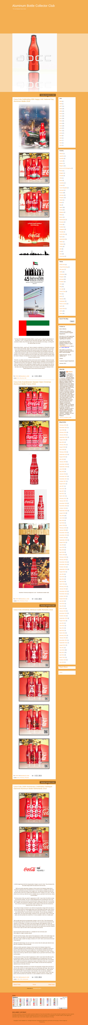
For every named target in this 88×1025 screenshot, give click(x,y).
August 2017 (62, 483)
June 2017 (61, 488)
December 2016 (63, 503)
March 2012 (62, 633)
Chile (60, 178)
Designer (61, 276)
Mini (60, 293)
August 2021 (62, 439)
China (60, 180)
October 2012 (62, 615)
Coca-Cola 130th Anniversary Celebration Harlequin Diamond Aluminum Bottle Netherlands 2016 (33, 788)
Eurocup (61, 279)
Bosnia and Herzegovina (65, 168)
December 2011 (63, 640)
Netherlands (25, 979)
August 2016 (62, 513)
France (26, 600)
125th (60, 271)
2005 (60, 101)
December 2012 (63, 613)
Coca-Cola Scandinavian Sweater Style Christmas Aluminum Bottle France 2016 (32, 383)
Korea (60, 209)
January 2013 (62, 611)
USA (60, 253)
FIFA (60, 284)
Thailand (61, 244)
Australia (61, 158)
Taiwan (61, 241)
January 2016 (62, 530)
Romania (27, 777)
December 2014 (63, 562)
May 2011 (61, 652)
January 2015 (62, 559)
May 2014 (61, 579)
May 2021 (61, 442)
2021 (60, 140)
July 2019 (61, 459)
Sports (61, 306)
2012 (60, 118)
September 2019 (63, 454)
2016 (18, 378)
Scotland (61, 227)
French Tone (62, 291)
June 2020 (61, 449)
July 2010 (61, 662)
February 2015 (62, 557)
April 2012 (61, 630)
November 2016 (63, 505)
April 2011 (61, 655)
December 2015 (63, 532)
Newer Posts (17, 984)
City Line (22, 378)
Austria (61, 161)
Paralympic (62, 301)
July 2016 (61, 515)
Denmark (61, 190)
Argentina (61, 156)
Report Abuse (63, 667)
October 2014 (62, 566)
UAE (25, 378)
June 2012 (61, 625)
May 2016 (61, 520)
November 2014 (63, 564)
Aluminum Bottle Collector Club (33, 5)
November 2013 (63, 593)
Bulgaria (61, 173)
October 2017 (62, 481)
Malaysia (61, 212)
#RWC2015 (62, 264)
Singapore (61, 229)
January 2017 (62, 501)
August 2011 (62, 645)
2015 (60, 125)
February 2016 (62, 527)
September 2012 (63, 618)
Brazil (60, 170)
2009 (60, 111)
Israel (60, 202)
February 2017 (62, 498)
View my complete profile (65, 417)
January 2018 (62, 474)
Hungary (61, 197)
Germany (61, 195)
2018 (60, 133)
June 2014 (61, 576)
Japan (60, 207)
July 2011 (61, 647)
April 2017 (61, 493)
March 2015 (62, 554)
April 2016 (61, 522)
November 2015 (63, 535)
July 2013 (61, 601)
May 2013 (61, 606)
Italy (60, 205)
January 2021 (62, 444)
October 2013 (62, 596)
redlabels (70, 371)
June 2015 (61, 547)
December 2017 (63, 476)
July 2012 (61, 623)
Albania (61, 153)
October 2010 (62, 659)
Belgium (61, 165)
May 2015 (61, 549)
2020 (60, 138)
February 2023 (62, 425)
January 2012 (62, 637)
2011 (60, 116)
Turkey (61, 246)
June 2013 (61, 603)
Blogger (46, 1022)
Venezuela (61, 256)
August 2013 (62, 598)
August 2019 (62, 456)
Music (60, 296)
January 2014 (62, 588)
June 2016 (61, 518)
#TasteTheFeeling (63, 267)
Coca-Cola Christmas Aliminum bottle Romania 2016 (33, 610)
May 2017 (61, 491)
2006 (60, 103)
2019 (60, 135)
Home (34, 984)
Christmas (22, 600)
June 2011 (61, 650)
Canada (61, 175)
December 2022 (63, 427)
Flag (60, 286)
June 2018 (61, 469)
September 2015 (63, 540)
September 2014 (63, 569)
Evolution (61, 281)
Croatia (61, 185)
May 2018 (61, 471)
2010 (60, 113)
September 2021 (63, 437)
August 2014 (62, 571)
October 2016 (62, 508)
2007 (60, 106)
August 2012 (62, 620)
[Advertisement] (44, 22)
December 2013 (63, 591)
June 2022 (61, 430)
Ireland (61, 200)
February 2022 (62, 432)
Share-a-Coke (62, 303)
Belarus (61, 163)
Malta (60, 214)
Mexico (61, 217)
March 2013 (62, 608)
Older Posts (51, 984)
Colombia (61, 183)
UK (60, 251)
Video (60, 313)
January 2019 (62, 461)
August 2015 (62, 542)
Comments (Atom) (37, 988)
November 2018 (63, 464)
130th (18, 979)
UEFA (60, 311)
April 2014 (61, 581)
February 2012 (62, 635)
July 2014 (61, 574)
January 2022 (62, 434)
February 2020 (62, 452)
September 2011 (63, 642)
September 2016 (63, 510)
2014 (60, 123)
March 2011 (62, 657)
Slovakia (61, 231)
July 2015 (61, 544)
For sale (61, 289)
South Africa (62, 234)
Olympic (61, 298)
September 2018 (63, 466)
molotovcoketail (70, 1020)
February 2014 (62, 586)
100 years (61, 269)
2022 (60, 143)
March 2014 (62, 584)
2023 (60, 145)
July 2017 (61, 486)
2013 (60, 121)
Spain (60, 236)
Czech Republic (63, 187)
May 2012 (61, 628)
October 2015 (62, 537)
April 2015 (61, 552)
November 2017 (63, 479)
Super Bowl (62, 308)
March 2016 (62, 525)
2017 (60, 130)
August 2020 (62, 447)
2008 (60, 108)
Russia (61, 224)
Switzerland (62, 239)
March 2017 (62, 496)
